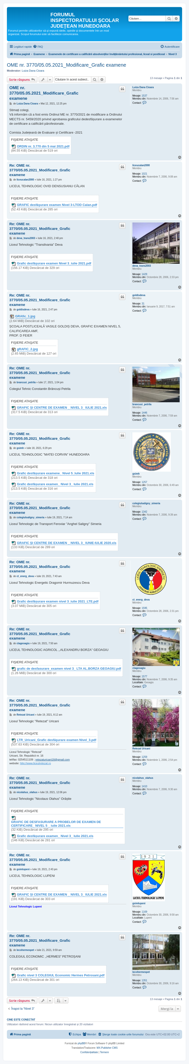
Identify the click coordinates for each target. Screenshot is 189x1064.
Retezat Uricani (141, 748)
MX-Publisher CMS (107, 1047)
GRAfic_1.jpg (25, 316)
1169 (144, 911)
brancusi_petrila (141, 404)
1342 (144, 511)
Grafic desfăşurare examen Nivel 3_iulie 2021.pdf (54, 263)
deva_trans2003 (141, 265)
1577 (144, 676)
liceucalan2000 (141, 165)
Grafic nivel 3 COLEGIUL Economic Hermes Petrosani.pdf (61, 975)
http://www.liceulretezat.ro (35, 763)
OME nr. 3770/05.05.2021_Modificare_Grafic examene (66, 65)
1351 (144, 980)
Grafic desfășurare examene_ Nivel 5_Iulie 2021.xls (55, 473)
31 (143, 303)
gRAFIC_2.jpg (27, 349)
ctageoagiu (138, 668)
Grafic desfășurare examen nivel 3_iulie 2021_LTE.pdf (57, 601)
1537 (144, 95)
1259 (144, 757)
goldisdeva (138, 295)
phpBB (81, 1043)
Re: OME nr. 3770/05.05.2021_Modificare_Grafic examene (39, 170)
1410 (144, 786)
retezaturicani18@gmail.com (52, 759)
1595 (144, 608)
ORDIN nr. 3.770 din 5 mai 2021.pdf (43, 146)
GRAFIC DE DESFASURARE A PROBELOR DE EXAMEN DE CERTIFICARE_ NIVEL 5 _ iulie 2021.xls (56, 823)
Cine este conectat (21, 1019)
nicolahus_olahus (142, 778)
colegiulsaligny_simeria (146, 503)
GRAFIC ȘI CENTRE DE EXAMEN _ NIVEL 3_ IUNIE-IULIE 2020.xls (66, 543)
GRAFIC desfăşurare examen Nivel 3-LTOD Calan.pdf (57, 205)
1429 (144, 274)
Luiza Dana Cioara (33, 70)
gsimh (136, 473)
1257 (144, 482)
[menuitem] (38, 47)
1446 (144, 412)
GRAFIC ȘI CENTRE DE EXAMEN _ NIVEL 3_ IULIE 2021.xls (62, 407)
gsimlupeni (138, 903)
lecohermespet (141, 972)
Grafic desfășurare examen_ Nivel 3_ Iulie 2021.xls (55, 484)
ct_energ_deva (141, 599)
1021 (144, 173)
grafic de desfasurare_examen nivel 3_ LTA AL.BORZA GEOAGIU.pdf (69, 668)
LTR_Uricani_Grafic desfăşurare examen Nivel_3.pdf (56, 740)
